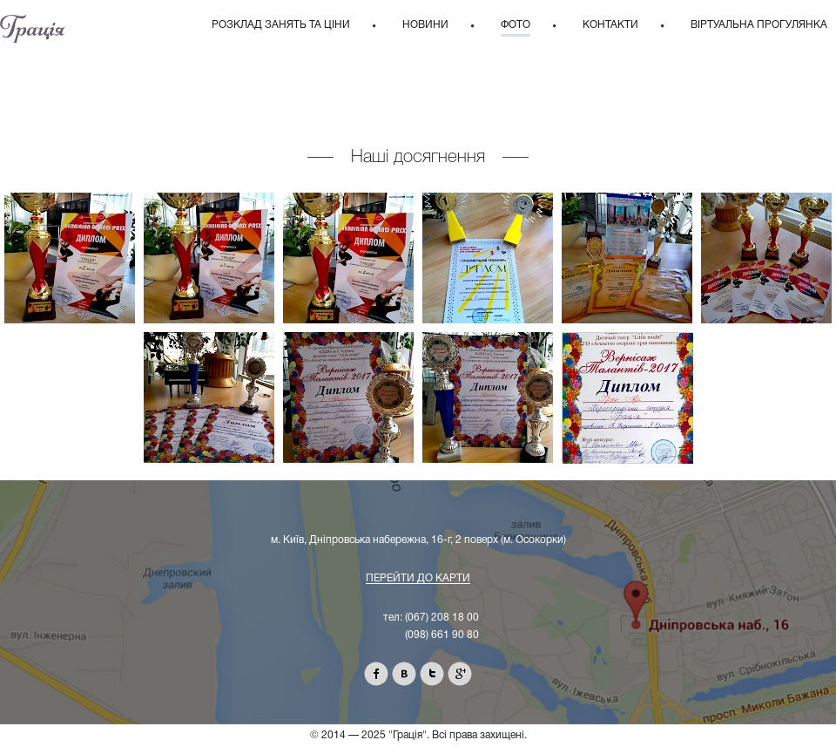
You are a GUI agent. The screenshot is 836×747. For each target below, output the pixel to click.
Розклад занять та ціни (281, 25)
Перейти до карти (418, 578)
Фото (515, 25)
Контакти (610, 25)
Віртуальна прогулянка (759, 25)
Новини (425, 25)
